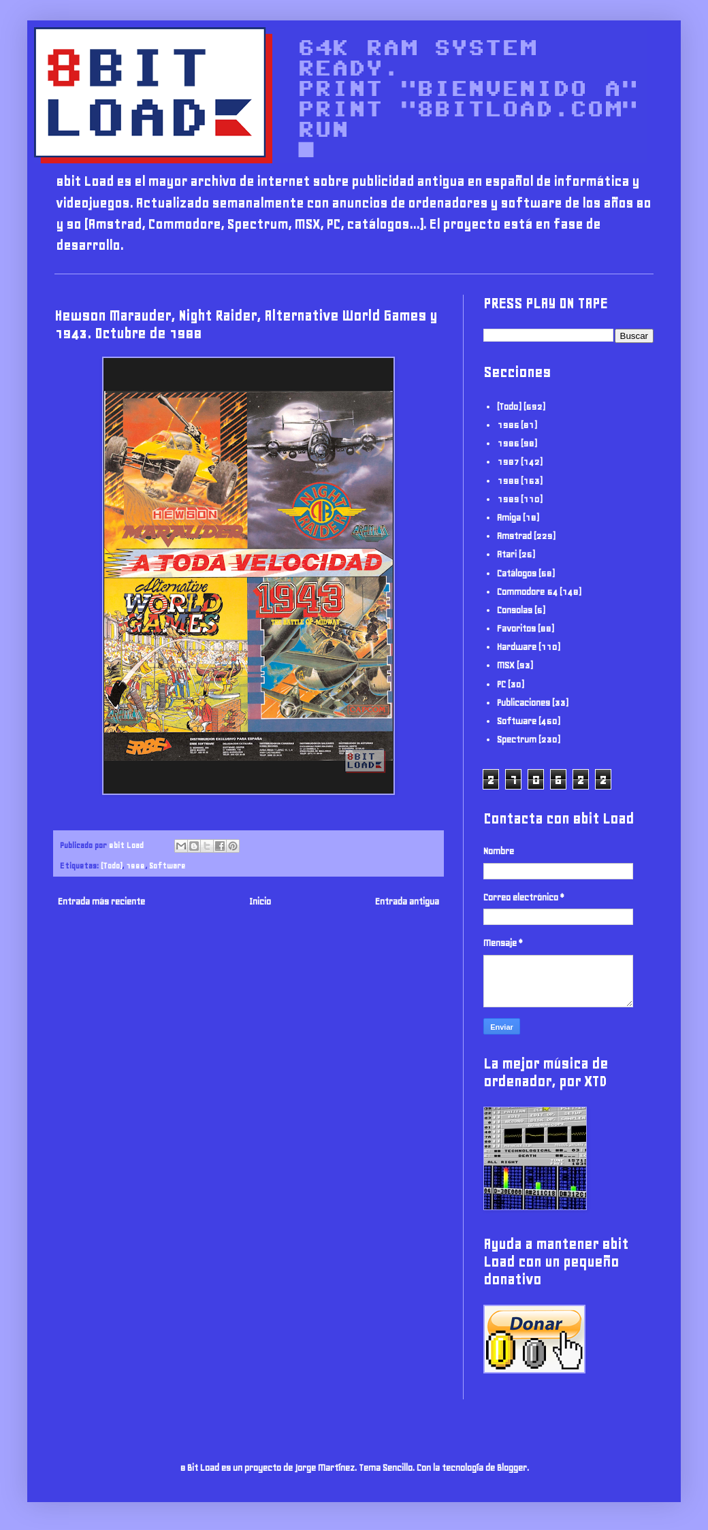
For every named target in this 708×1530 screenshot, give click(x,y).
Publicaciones (523, 703)
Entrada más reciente (101, 901)
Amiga (509, 517)
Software (167, 865)
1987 (508, 462)
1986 (508, 443)
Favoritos (516, 628)
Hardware (516, 647)
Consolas (514, 610)
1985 (508, 425)
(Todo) (111, 865)
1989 (508, 499)
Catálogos (516, 573)
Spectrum (516, 739)
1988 (135, 865)
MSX (506, 665)
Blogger (512, 1468)
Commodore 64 (527, 592)
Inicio (260, 901)
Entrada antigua (407, 901)
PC (501, 684)
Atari (507, 554)
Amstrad (514, 536)
